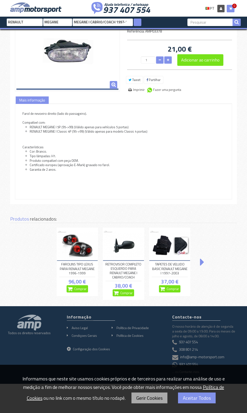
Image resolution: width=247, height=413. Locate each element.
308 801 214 (188, 349)
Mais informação (32, 100)
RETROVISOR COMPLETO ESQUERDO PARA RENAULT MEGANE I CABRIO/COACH (123, 271)
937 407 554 (126, 9)
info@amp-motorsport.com (202, 357)
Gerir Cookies (149, 398)
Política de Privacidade (133, 327)
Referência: (135, 31)
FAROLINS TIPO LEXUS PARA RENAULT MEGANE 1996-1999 (77, 269)
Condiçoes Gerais (84, 335)
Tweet (134, 79)
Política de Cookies (130, 335)
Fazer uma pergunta (167, 89)
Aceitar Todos (197, 398)
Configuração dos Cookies (88, 349)
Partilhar (153, 79)
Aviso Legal (80, 327)
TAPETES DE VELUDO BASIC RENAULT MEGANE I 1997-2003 (169, 269)
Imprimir (139, 89)
